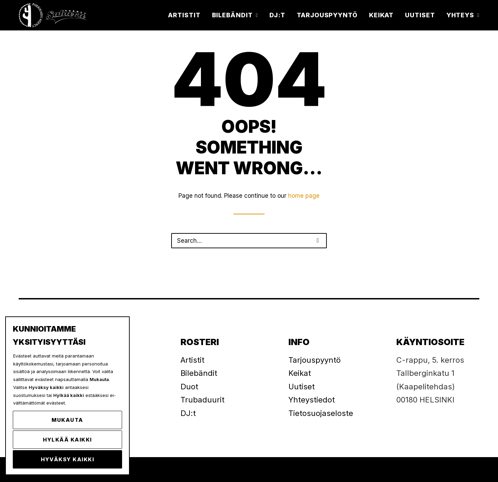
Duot (189, 386)
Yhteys (462, 15)
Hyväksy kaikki (67, 459)
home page (304, 195)
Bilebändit (235, 15)
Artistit (184, 15)
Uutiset (420, 15)
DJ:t (277, 15)
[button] (318, 240)
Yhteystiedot (311, 399)
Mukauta (67, 420)
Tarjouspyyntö (327, 15)
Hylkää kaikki (67, 439)
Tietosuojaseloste (320, 413)
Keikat (381, 15)
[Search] (249, 240)
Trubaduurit (202, 399)
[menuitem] (186, 15)
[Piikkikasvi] (53, 15)
